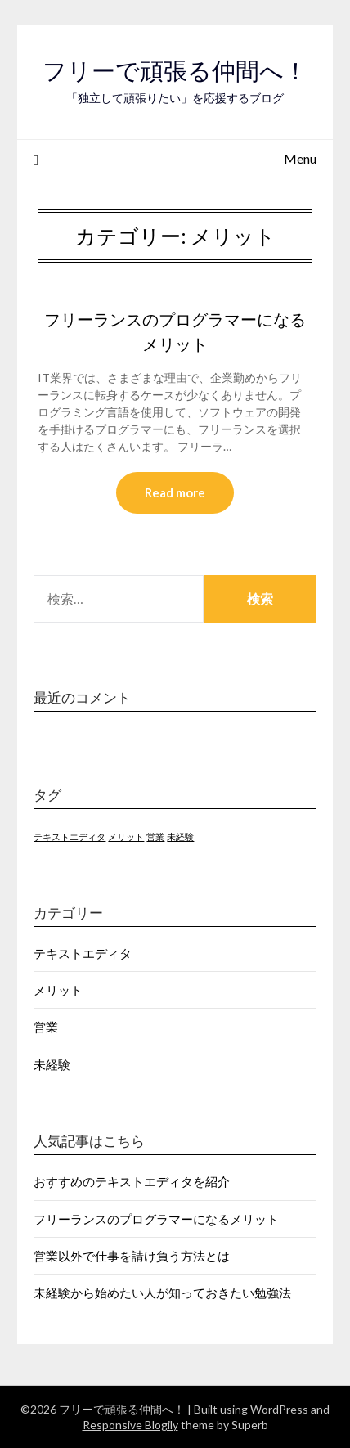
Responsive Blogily (130, 1425)
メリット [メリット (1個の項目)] (126, 836)
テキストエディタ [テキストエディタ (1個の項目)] (69, 836)
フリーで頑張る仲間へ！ (175, 71)
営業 (46, 1026)
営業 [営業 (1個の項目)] (155, 836)
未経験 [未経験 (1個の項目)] (180, 836)
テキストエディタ (83, 953)
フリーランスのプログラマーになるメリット (156, 1219)
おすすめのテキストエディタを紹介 (132, 1181)
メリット (58, 990)
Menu (300, 158)
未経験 (52, 1064)
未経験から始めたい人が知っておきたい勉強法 (162, 1292)
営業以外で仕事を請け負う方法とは (132, 1255)
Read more (175, 492)
